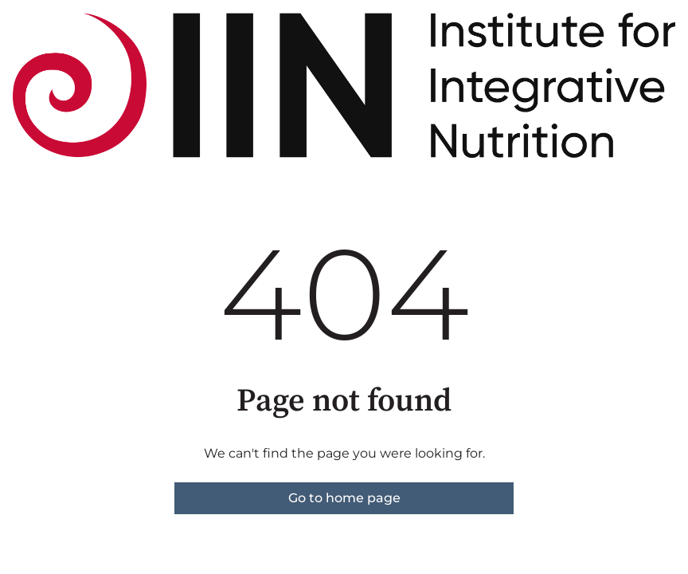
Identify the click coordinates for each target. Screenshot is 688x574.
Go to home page (344, 497)
